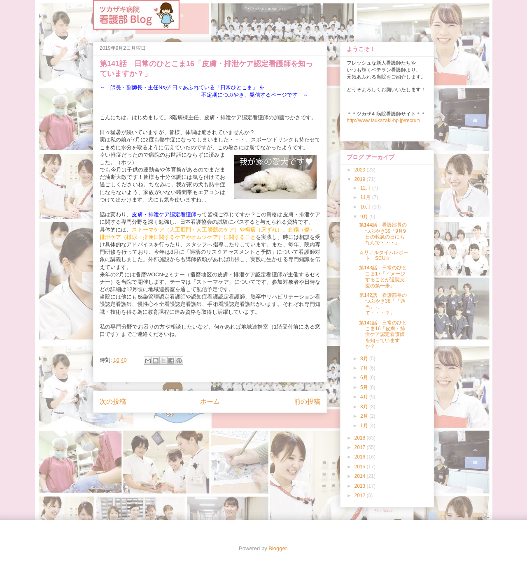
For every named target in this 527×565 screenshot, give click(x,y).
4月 (364, 397)
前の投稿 (307, 401)
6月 (364, 377)
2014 (360, 476)
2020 (360, 170)
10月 (366, 207)
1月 (364, 425)
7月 (364, 368)
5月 (364, 387)
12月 (366, 188)
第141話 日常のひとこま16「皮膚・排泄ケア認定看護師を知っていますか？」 (383, 335)
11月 (366, 197)
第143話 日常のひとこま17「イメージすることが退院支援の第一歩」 (383, 276)
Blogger (277, 548)
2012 (360, 495)
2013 (360, 486)
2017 (360, 447)
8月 (364, 358)
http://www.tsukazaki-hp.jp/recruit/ (383, 120)
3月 (364, 407)
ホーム (210, 401)
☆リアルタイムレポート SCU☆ (383, 255)
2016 (360, 457)
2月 (364, 416)
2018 (360, 438)
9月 (364, 217)
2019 (360, 179)
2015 (360, 467)
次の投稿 (113, 401)
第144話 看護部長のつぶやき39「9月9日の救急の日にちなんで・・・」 (383, 233)
